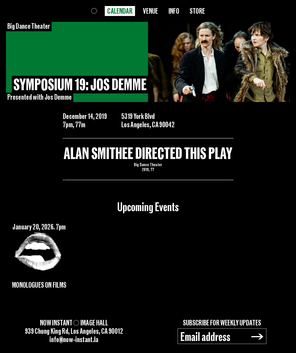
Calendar (120, 11)
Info (174, 11)
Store (197, 11)
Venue (150, 11)
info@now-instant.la (74, 340)
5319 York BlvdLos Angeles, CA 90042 (148, 120)
